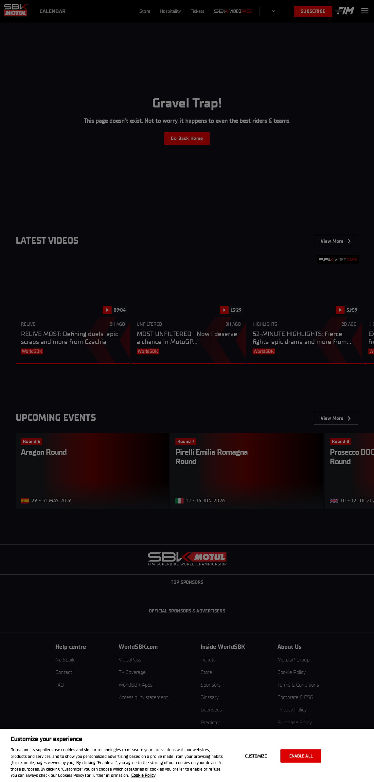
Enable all (301, 755)
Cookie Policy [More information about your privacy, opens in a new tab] (143, 775)
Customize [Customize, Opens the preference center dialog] (256, 755)
